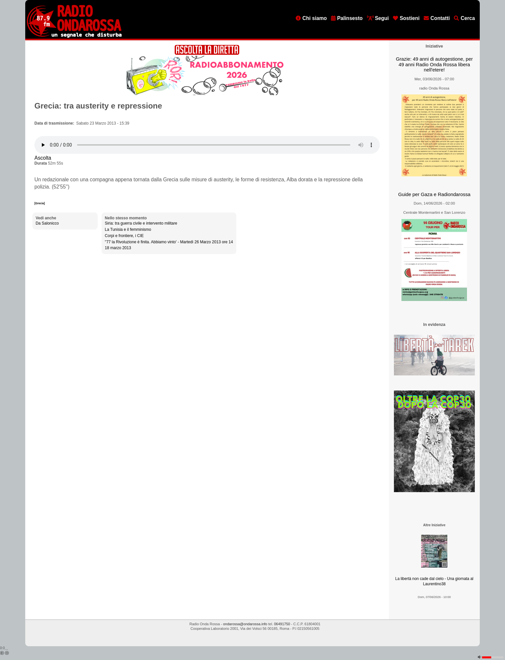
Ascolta (42, 158)
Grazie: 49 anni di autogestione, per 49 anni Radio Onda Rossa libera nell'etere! (434, 64)
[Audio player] (207, 145)
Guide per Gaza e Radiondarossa (434, 194)
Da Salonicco (47, 223)
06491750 (282, 624)
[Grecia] (39, 203)
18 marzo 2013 (118, 248)
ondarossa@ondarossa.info (245, 624)
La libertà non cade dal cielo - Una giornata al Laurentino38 (434, 581)
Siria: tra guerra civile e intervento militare (141, 223)
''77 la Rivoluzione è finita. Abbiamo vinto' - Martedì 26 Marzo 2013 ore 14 (169, 242)
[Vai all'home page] (74, 36)
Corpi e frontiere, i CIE (124, 235)
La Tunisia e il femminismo (128, 229)
